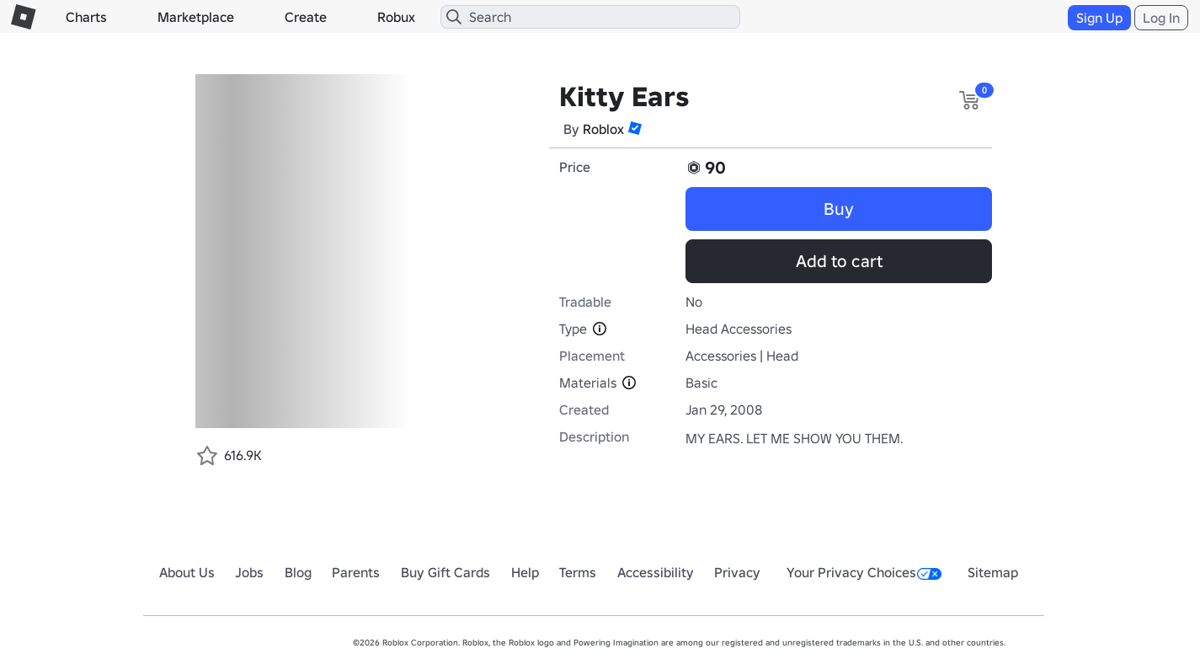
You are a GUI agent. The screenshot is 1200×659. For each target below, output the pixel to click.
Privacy (737, 572)
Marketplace (195, 16)
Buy (839, 209)
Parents (356, 572)
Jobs (249, 572)
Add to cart (839, 261)
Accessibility (655, 572)
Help (525, 572)
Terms (577, 572)
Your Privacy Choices (864, 572)
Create (306, 16)
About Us (187, 572)
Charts (86, 16)
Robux (396, 16)
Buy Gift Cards (445, 572)
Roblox (603, 129)
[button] (635, 128)
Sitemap (993, 572)
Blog (298, 572)
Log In (1161, 17)
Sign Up (1099, 17)
